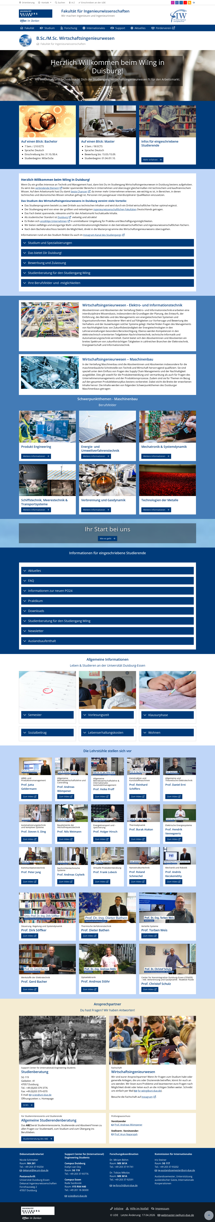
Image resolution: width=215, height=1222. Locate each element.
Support (118, 28)
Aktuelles (138, 28)
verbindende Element (47, 188)
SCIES (25, 1105)
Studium (47, 28)
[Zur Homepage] (35, 16)
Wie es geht (105, 538)
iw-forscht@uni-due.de (125, 1185)
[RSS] (189, 2)
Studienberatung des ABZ (35, 1138)
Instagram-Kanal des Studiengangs (102, 235)
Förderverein (161, 28)
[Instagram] (172, 2)
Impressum (160, 1208)
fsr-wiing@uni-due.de (149, 1090)
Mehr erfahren (150, 159)
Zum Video (28, 796)
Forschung (68, 28)
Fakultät (27, 28)
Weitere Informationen (34, 456)
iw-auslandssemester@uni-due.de (176, 1170)
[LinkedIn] (181, 2)
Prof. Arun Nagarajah (126, 1134)
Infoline (116, 1208)
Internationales (94, 28)
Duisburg (63, 217)
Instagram (147, 1096)
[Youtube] (185, 2)
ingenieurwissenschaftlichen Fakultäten (115, 209)
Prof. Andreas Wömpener (128, 1124)
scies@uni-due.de (41, 1094)
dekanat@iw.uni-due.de (35, 1170)
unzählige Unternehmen (53, 221)
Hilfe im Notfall (137, 1208)
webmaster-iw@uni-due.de (177, 1215)
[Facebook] (177, 2)
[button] (44, 2)
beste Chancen (79, 191)
